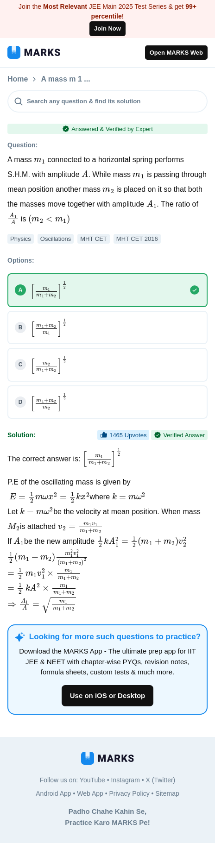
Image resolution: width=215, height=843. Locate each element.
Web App (90, 793)
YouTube (92, 780)
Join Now (107, 28)
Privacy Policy (129, 793)
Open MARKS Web (176, 52)
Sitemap (167, 793)
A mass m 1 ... (114, 79)
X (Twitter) (160, 780)
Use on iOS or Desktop (107, 695)
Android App (53, 793)
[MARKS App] (33, 52)
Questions (59, 79)
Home (17, 79)
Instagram (125, 780)
